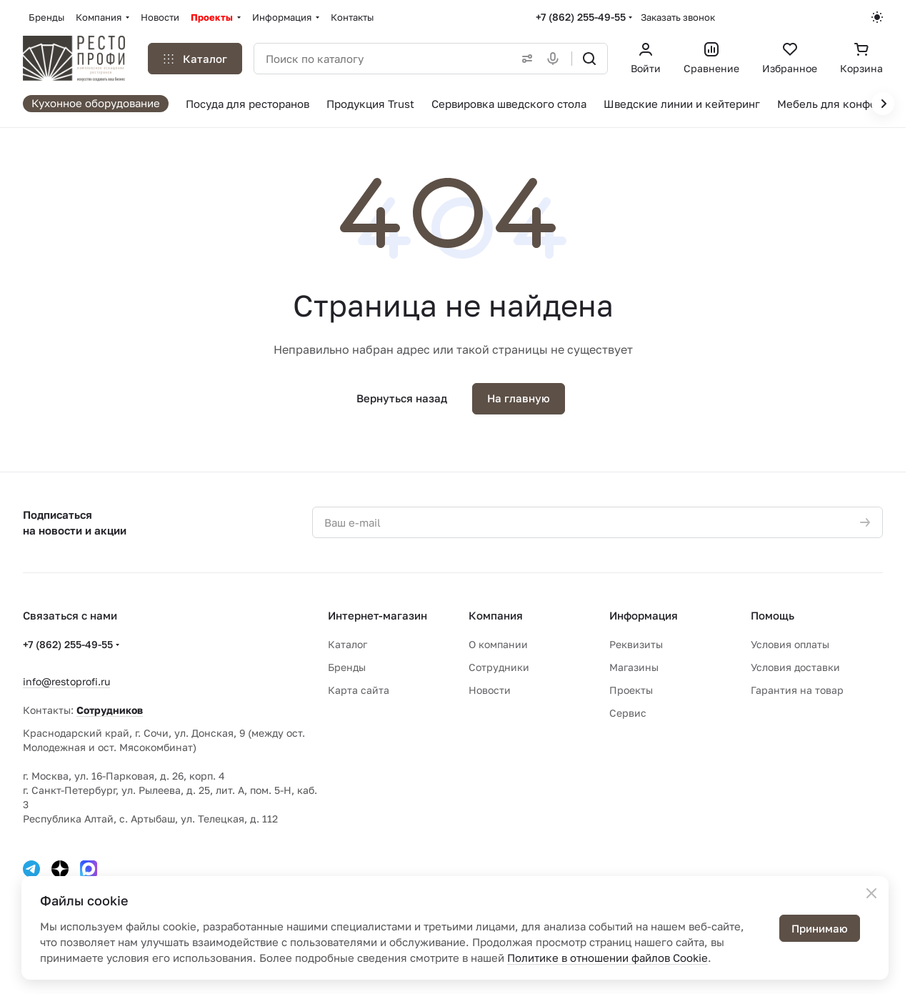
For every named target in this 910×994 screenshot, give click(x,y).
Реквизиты (636, 644)
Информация (643, 615)
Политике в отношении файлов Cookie (607, 957)
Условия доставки (795, 667)
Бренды (347, 667)
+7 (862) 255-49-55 (581, 17)
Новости (490, 690)
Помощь (772, 615)
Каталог (347, 644)
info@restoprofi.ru (66, 681)
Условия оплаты (790, 644)
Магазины (634, 667)
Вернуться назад (401, 398)
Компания (496, 615)
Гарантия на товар (797, 690)
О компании (498, 644)
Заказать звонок (678, 17)
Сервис (627, 713)
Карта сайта (358, 690)
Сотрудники (499, 667)
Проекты (631, 690)
